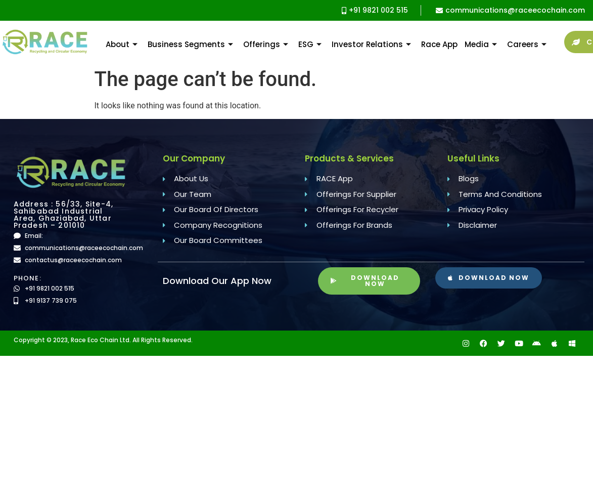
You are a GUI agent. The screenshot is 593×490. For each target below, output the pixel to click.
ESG (310, 44)
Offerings (265, 44)
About (122, 44)
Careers (526, 44)
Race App (439, 44)
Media (481, 44)
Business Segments (190, 44)
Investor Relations (371, 44)
